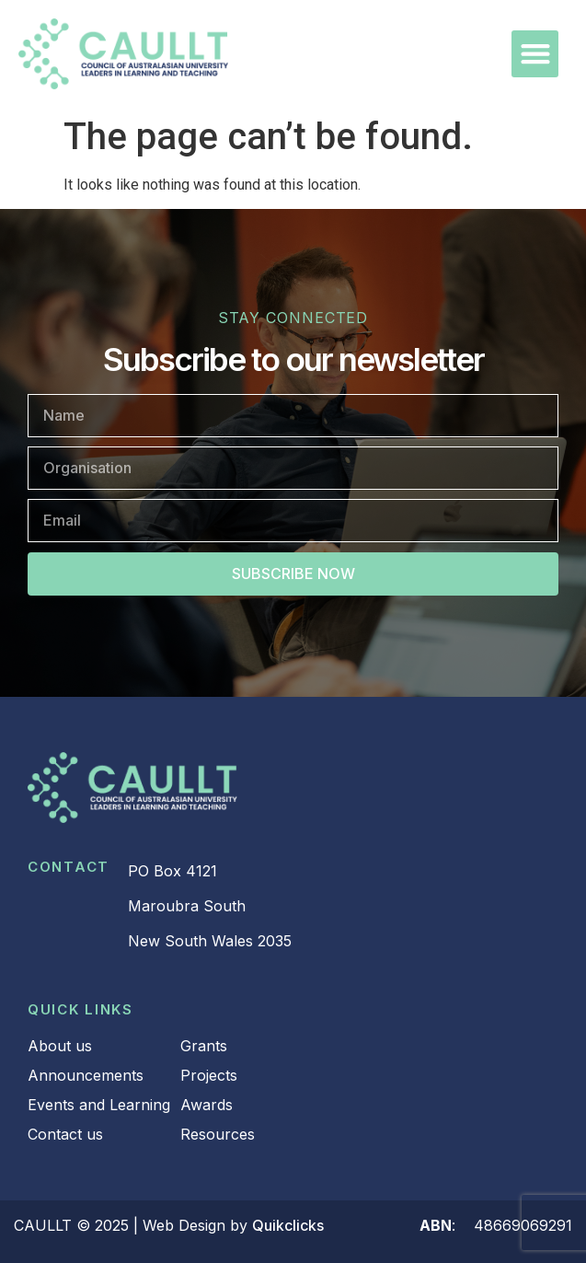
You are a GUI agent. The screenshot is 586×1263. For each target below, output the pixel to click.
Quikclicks (288, 1225)
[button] (534, 53)
